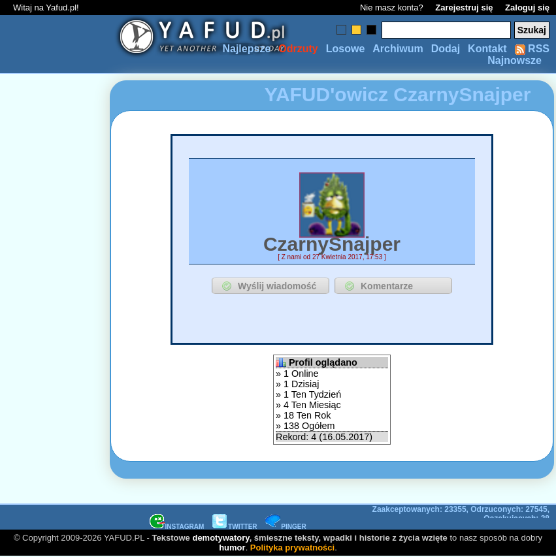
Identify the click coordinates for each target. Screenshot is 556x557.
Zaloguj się (527, 7)
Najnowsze (514, 60)
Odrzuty (298, 48)
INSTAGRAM (177, 526)
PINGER (285, 526)
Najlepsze (246, 48)
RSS (532, 48)
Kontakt (487, 48)
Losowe (345, 48)
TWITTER (234, 526)
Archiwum (397, 48)
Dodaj (445, 48)
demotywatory (220, 538)
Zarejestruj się (464, 7)
